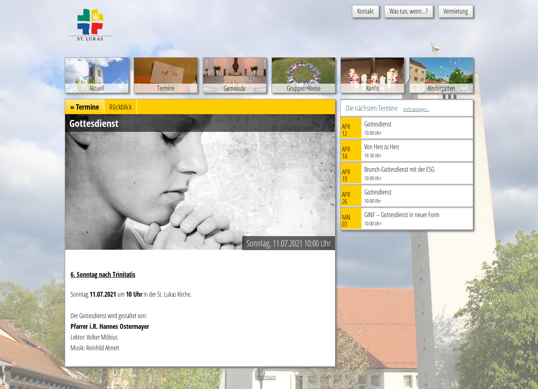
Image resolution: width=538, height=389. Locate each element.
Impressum (265, 377)
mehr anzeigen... (416, 108)
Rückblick (120, 107)
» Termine (84, 107)
